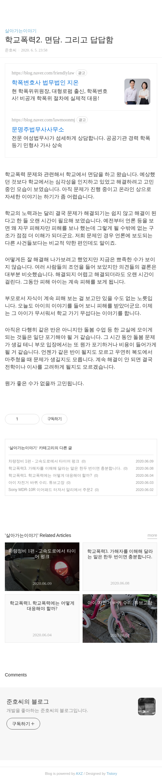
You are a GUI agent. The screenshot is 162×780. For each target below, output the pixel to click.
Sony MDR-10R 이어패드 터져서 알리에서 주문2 (50, 489)
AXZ (79, 773)
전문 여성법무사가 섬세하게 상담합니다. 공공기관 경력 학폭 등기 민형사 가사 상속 (81, 141)
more (152, 535)
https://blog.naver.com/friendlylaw (43, 73)
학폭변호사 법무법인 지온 (45, 82)
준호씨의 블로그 (27, 701)
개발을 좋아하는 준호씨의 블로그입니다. (47, 710)
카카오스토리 (81, 511)
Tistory (112, 773)
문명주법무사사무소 (38, 129)
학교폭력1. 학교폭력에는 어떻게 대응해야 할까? (50, 475)
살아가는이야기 (21, 30)
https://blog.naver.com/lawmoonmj (43, 119)
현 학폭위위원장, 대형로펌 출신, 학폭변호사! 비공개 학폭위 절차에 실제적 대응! (60, 94)
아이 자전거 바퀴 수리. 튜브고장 (36, 482)
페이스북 (66, 511)
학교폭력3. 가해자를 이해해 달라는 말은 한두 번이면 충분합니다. (65, 468)
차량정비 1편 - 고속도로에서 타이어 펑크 (43, 461)
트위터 (96, 511)
